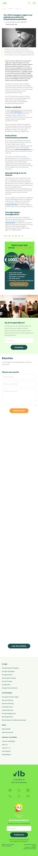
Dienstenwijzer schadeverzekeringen (14, 720)
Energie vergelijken (8, 671)
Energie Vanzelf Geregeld (10, 668)
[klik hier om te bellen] (10, 796)
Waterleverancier (7, 732)
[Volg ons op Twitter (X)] (27, 790)
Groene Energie (7, 681)
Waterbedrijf (6, 729)
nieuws (10, 9)
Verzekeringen (7, 693)
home (4, 9)
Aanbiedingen (6, 754)
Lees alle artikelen (19, 646)
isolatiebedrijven (16, 112)
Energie (4, 664)
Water (4, 725)
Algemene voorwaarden (8, 844)
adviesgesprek (10, 223)
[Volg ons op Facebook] (10, 790)
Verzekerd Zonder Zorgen (10, 697)
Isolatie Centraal (11, 205)
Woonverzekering (8, 703)
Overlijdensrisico (7, 707)
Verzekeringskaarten (9, 713)
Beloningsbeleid (7, 717)
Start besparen (19, 284)
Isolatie (17, 9)
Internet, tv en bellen (9, 737)
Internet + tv (6, 748)
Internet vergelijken (8, 741)
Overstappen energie (9, 678)
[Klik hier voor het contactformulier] (27, 796)
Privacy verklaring (6, 846)
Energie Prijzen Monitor (10, 688)
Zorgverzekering (7, 710)
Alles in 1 (5, 745)
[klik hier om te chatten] (19, 796)
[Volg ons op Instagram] (19, 790)
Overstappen (6, 751)
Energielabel (6, 684)
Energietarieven (7, 675)
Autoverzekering (7, 700)
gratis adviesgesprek (22, 149)
